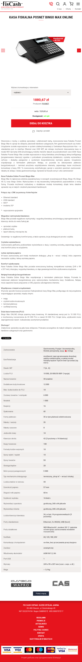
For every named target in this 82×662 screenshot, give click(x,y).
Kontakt (78, 9)
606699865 (51, 4)
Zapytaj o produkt (43, 131)
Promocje (41, 621)
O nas (59, 9)
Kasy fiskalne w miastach (41, 639)
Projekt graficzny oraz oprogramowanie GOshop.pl (41, 658)
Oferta (68, 9)
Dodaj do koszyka (41, 123)
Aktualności (41, 624)
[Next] (79, 50)
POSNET (45, 104)
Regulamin (41, 618)
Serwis (41, 627)
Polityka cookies (41, 630)
